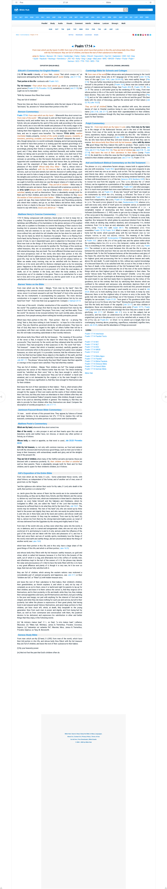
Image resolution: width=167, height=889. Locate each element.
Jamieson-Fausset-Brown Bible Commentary (39, 410)
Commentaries (24, 35)
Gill (128, 56)
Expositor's (98, 56)
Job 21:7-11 (51, 405)
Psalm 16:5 (53, 81)
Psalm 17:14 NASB (92, 349)
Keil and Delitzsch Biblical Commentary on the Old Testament (115, 163)
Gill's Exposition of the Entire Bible (35, 473)
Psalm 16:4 (110, 230)
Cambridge (68, 56)
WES (92, 61)
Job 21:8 (94, 112)
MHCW (111, 59)
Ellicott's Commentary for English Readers (38, 71)
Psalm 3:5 (108, 192)
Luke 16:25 (64, 548)
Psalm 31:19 (33, 88)
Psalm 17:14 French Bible (95, 366)
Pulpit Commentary (95, 123)
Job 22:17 (128, 304)
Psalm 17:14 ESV (92, 347)
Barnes (42, 56)
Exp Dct (108, 56)
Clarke (76, 56)
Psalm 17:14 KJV (92, 352)
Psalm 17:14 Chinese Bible (96, 364)
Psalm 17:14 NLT (92, 344)
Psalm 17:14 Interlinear (94, 334)
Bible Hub (89, 373)
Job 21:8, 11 (141, 150)
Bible (17, 35)
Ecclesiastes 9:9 (114, 238)
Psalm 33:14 (119, 200)
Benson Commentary (28, 112)
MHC (105, 59)
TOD (87, 61)
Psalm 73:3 (139, 87)
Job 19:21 (74, 506)
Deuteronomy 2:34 (130, 202)
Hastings (51, 59)
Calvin (60, 56)
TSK (97, 61)
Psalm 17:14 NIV (92, 342)
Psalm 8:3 (104, 320)
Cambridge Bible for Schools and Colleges (106, 71)
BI (55, 56)
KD (73, 59)
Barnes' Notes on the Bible (31, 284)
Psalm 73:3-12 (106, 150)
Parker (118, 59)
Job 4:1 (118, 312)
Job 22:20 (93, 325)
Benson (50, 56)
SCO (77, 61)
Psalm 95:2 (109, 169)
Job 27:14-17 (127, 158)
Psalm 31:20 (110, 299)
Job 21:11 (103, 112)
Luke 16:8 (36, 541)
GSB (124, 56)
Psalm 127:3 (138, 307)
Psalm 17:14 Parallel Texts (96, 336)
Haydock (43, 59)
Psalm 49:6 (126, 87)
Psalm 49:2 (102, 228)
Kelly (78, 59)
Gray (133, 56)
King (83, 59)
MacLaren (97, 59)
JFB (69, 59)
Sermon (71, 61)
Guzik (36, 59)
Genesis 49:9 (126, 179)
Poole (124, 59)
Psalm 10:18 (99, 230)
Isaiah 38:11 (118, 228)
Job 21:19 (74, 88)
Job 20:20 (69, 441)
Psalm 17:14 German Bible (95, 369)
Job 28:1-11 (22, 360)
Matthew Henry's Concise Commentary (37, 214)
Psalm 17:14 (22, 115)
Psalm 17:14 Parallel (93, 359)
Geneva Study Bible (27, 635)
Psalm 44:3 (128, 187)
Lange (89, 59)
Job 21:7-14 (75, 77)
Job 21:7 (71, 575)
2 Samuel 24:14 (74, 301)
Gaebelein (117, 56)
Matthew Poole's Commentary (32, 424)
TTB (82, 61)
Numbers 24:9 (138, 179)
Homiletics (61, 59)
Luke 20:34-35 (117, 79)
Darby (83, 56)
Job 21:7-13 (94, 150)
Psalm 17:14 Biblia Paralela (96, 361)
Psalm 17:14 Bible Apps (94, 356)
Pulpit (131, 59)
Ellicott (90, 56)
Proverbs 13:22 (45, 88)
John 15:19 (144, 77)
